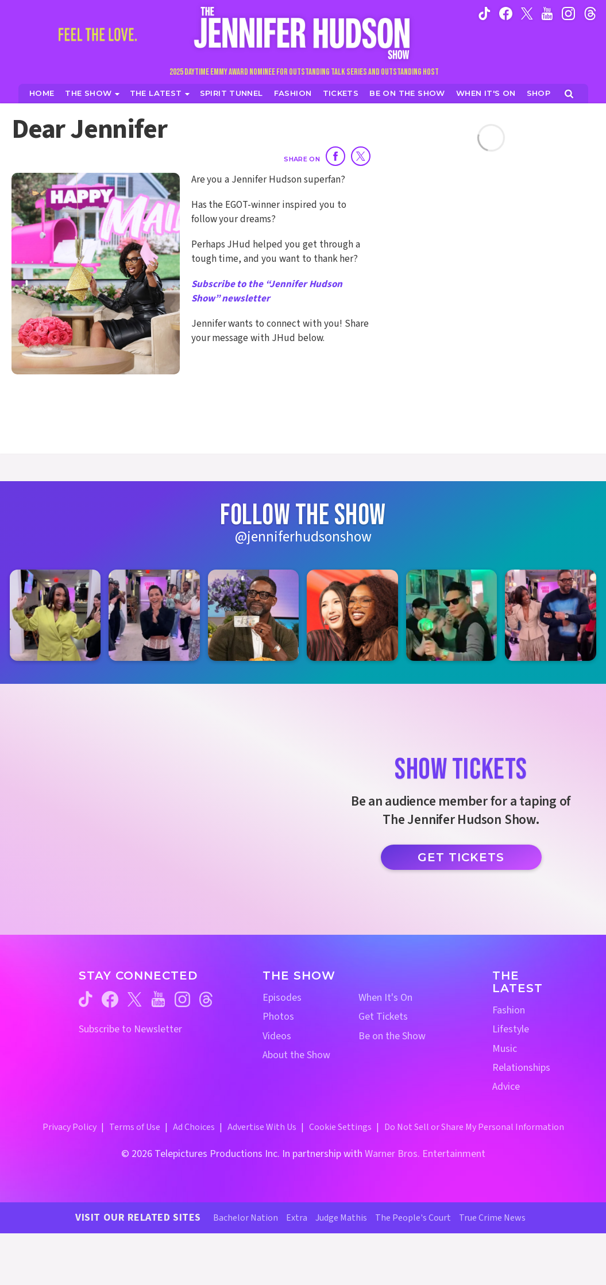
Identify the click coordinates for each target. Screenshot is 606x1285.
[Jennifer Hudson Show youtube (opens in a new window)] (547, 13)
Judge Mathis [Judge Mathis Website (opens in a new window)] (341, 1218)
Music (504, 1048)
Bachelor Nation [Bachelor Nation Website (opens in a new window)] (245, 1218)
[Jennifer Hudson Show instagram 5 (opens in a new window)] (451, 615)
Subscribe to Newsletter (130, 1029)
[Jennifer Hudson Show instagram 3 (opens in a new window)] (253, 615)
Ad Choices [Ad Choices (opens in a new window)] (194, 1127)
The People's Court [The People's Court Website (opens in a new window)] (413, 1218)
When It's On (385, 997)
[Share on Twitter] (360, 156)
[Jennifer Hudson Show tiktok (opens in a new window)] (484, 13)
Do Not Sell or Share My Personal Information (474, 1127)
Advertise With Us (261, 1127)
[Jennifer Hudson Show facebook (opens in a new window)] (505, 13)
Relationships (521, 1067)
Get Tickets (461, 857)
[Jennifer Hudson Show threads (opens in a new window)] (206, 999)
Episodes (282, 997)
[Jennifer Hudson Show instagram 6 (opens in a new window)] (550, 615)
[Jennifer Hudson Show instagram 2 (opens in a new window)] (154, 615)
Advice (506, 1086)
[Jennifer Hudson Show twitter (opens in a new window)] (527, 13)
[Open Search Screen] (569, 93)
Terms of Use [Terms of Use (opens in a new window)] (134, 1127)
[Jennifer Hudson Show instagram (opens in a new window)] (568, 13)
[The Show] (92, 93)
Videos (277, 1036)
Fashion (508, 1010)
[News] (160, 93)
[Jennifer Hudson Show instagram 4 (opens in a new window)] (352, 615)
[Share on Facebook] (335, 156)
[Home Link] (303, 32)
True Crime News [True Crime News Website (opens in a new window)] (492, 1218)
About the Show (296, 1055)
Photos (278, 1016)
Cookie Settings (340, 1127)
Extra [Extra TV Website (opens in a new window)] (296, 1218)
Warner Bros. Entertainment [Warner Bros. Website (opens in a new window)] (425, 1154)
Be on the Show (392, 1036)
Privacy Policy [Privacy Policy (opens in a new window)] (70, 1127)
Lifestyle (510, 1029)
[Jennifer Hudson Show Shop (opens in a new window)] (539, 93)
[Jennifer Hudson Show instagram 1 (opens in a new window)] (55, 615)
